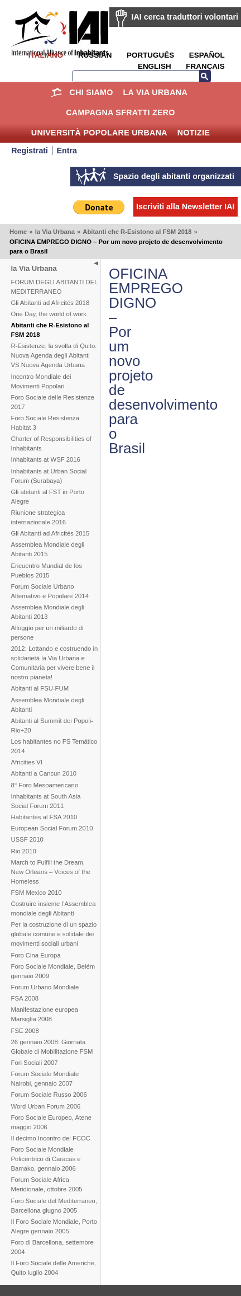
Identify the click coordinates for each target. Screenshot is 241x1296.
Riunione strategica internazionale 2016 (38, 517)
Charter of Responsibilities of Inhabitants (51, 443)
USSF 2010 (27, 839)
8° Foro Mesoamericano (45, 785)
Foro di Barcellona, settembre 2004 (52, 1247)
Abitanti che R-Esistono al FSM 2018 (137, 231)
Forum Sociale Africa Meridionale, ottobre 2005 (47, 1184)
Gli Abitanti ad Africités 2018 (50, 302)
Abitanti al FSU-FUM (40, 688)
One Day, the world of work (48, 314)
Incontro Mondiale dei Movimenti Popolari (41, 381)
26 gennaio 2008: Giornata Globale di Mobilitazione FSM (52, 1047)
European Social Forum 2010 (52, 828)
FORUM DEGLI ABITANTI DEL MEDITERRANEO (54, 287)
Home (57, 92)
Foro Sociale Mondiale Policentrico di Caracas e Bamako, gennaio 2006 (46, 1159)
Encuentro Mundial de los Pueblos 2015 (46, 570)
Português (150, 55)
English (154, 66)
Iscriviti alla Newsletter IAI (185, 206)
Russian (95, 55)
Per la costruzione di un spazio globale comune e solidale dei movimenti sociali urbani (54, 934)
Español (207, 55)
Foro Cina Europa (36, 955)
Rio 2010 (23, 851)
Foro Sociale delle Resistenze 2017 (52, 402)
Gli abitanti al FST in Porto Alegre (48, 497)
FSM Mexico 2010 (36, 892)
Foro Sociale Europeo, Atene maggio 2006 (51, 1122)
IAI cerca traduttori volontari (185, 16)
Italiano (45, 55)
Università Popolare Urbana (99, 132)
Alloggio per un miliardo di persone (47, 632)
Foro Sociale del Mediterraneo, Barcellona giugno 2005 (54, 1206)
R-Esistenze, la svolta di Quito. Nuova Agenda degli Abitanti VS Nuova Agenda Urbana (54, 355)
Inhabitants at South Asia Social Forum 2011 (46, 801)
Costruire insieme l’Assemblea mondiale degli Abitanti (53, 908)
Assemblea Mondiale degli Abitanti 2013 (48, 612)
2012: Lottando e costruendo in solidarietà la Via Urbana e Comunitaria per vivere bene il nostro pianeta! (54, 662)
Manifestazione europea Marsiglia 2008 (45, 1014)
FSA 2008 (25, 998)
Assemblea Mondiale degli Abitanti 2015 (48, 549)
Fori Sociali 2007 (34, 1062)
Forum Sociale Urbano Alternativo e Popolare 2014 (50, 591)
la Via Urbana (155, 92)
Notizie (193, 132)
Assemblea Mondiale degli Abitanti (48, 705)
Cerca (204, 76)
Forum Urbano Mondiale (45, 987)
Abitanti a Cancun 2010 (43, 773)
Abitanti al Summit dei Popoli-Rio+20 (52, 725)
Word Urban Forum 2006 (46, 1106)
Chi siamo (91, 92)
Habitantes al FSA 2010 (44, 817)
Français (205, 66)
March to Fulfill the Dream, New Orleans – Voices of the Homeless (51, 872)
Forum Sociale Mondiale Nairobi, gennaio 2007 (45, 1078)
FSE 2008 (25, 1030)
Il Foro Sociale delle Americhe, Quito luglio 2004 (54, 1268)
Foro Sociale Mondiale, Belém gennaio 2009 (53, 971)
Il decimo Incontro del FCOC (51, 1138)
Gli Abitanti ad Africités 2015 (50, 533)
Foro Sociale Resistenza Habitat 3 (45, 423)
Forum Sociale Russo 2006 (49, 1094)
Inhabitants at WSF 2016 (45, 459)
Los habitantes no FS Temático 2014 (54, 746)
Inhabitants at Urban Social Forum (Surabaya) (49, 476)
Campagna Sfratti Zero (120, 112)
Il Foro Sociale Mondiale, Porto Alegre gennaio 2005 (54, 1226)
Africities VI (27, 762)
